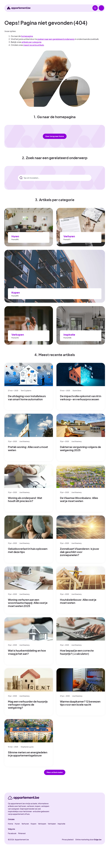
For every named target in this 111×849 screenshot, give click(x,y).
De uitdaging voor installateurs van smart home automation (27, 397)
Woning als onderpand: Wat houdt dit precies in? (25, 499)
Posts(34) (15, 338)
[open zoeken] (94, 8)
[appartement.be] (23, 798)
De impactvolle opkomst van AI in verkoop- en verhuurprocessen (80, 397)
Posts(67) (67, 239)
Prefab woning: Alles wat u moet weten (28, 448)
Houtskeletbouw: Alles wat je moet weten (78, 601)
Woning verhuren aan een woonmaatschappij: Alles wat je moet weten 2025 (27, 603)
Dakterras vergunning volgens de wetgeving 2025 (80, 448)
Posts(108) (67, 338)
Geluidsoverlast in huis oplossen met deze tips (27, 550)
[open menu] (101, 8)
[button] (54, 772)
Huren (15, 236)
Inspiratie (69, 334)
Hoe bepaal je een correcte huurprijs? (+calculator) (77, 652)
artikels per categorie (31, 42)
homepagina (27, 36)
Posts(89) (15, 239)
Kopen (15, 292)
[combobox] (54, 178)
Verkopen (17, 334)
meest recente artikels (33, 45)
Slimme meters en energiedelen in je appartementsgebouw (27, 754)
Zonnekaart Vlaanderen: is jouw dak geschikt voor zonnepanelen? (79, 552)
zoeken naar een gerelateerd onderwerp (55, 39)
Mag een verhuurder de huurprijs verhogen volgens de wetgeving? (28, 704)
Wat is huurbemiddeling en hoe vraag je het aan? (27, 652)
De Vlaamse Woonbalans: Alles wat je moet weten (79, 499)
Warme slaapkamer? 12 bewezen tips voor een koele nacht (80, 703)
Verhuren (69, 236)
